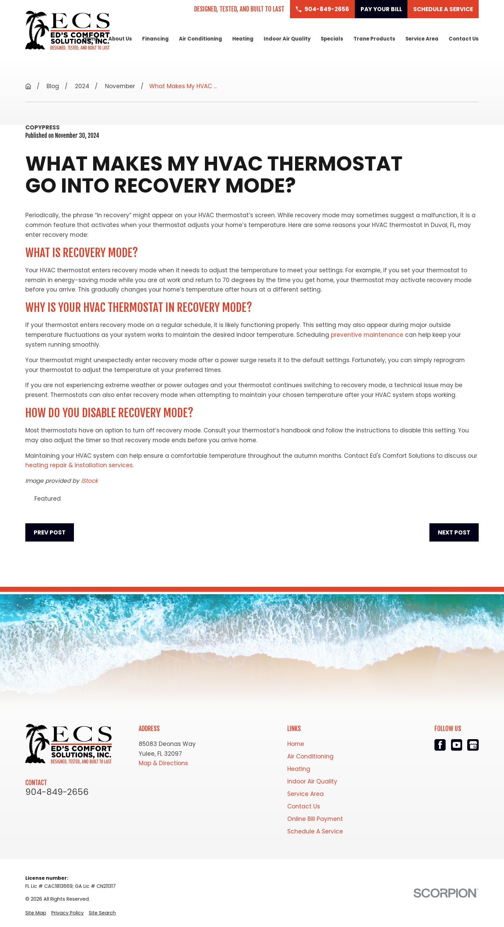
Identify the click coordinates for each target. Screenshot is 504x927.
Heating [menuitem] (243, 38)
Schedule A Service (315, 831)
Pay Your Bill (381, 9)
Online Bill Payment (315, 819)
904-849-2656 (57, 792)
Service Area (305, 794)
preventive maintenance (367, 335)
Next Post (454, 532)
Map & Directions (163, 763)
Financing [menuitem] (155, 38)
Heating (298, 769)
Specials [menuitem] (332, 38)
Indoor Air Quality (312, 781)
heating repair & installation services (79, 465)
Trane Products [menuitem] (374, 38)
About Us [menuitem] (120, 38)
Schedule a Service (443, 9)
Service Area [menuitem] (422, 38)
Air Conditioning (310, 756)
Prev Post (49, 532)
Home (295, 744)
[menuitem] (35, 913)
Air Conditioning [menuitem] (200, 38)
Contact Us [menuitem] (464, 38)
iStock (89, 481)
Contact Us (303, 806)
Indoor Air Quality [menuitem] (287, 38)
